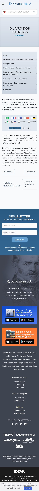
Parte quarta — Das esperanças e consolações (15, 84)
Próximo (31, 172)
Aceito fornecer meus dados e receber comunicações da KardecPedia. (20, 249)
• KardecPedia (19, 382)
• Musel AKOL (19, 401)
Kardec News (19, 414)
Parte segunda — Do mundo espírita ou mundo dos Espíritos (17, 73)
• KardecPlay (19, 385)
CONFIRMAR (19, 240)
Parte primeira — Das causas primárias (17, 68)
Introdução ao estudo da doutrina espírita (18, 59)
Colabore (19, 407)
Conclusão (7, 90)
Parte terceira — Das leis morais (15, 79)
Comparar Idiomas (15, 128)
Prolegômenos (8, 64)
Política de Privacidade (13, 488)
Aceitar (27, 488)
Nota (5, 55)
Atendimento (19, 410)
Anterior (8, 172)
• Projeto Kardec (19, 398)
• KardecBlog (19, 388)
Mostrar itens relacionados (29, 184)
